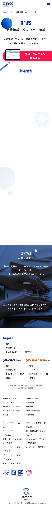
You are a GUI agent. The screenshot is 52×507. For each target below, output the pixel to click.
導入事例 (7, 414)
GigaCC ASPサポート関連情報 (19, 351)
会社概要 (30, 414)
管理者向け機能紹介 (11, 406)
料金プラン (11, 347)
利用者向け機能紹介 (11, 410)
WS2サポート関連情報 (35, 447)
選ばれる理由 (8, 402)
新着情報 (30, 402)
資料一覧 (30, 406)
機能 (8, 343)
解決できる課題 (9, 398)
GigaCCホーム (7, 12)
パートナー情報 (33, 410)
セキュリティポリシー (12, 463)
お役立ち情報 (32, 398)
